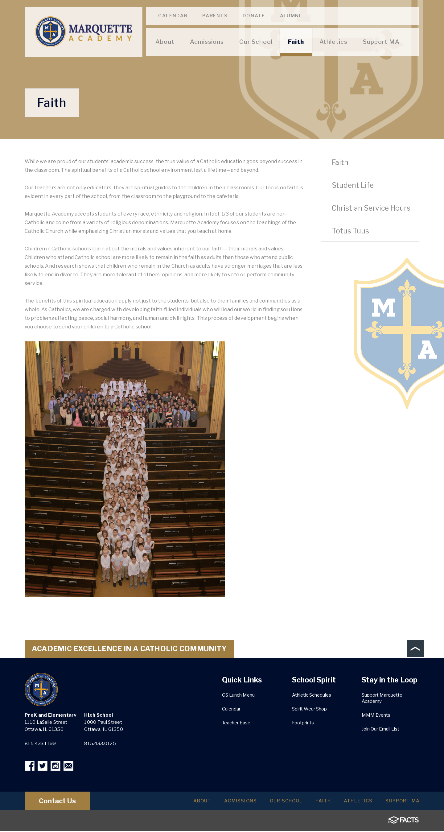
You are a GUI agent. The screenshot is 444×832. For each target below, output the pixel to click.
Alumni (290, 16)
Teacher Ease (236, 723)
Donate (254, 16)
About (183, 802)
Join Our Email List (380, 729)
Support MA (401, 802)
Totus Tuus (350, 231)
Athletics (353, 802)
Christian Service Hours (371, 208)
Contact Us (61, 802)
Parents (215, 16)
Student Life (353, 185)
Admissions (224, 802)
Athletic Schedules (311, 695)
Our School (274, 802)
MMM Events (376, 715)
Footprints (303, 723)
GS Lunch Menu (238, 695)
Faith (340, 162)
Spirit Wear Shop (309, 709)
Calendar (172, 16)
